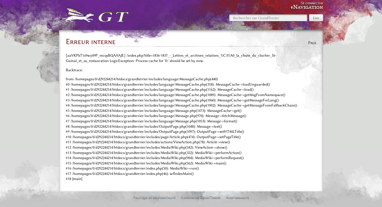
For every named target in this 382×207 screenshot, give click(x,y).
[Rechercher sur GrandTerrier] (268, 17)
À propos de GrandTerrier (200, 197)
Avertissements (237, 197)
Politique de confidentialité (154, 197)
